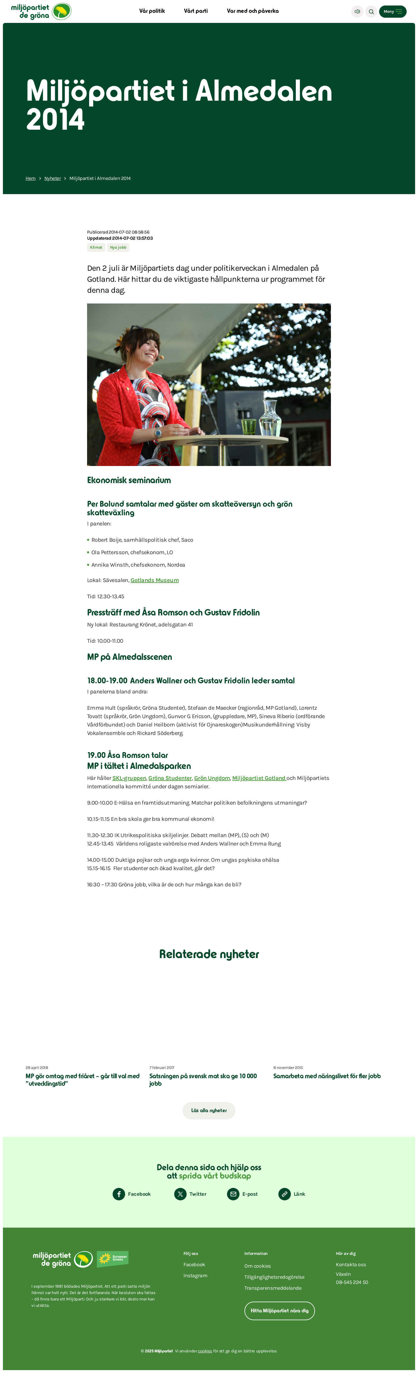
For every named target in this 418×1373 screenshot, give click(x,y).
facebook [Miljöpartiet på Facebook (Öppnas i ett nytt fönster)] (194, 1264)
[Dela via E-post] (242, 1194)
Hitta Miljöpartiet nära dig (280, 1311)
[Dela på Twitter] (190, 1194)
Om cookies (257, 1266)
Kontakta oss (351, 1264)
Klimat (96, 247)
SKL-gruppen (129, 778)
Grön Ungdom (212, 778)
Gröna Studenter (170, 778)
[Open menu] (393, 12)
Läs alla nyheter (209, 1111)
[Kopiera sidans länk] (291, 1194)
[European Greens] (112, 1259)
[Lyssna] (357, 12)
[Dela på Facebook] (132, 1194)
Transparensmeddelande (273, 1288)
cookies (205, 1351)
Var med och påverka (253, 11)
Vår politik (152, 11)
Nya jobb (118, 247)
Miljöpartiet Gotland (259, 778)
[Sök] (371, 12)
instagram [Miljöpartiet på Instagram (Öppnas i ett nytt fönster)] (195, 1275)
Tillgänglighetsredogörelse (274, 1277)
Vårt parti (196, 11)
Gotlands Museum (155, 580)
